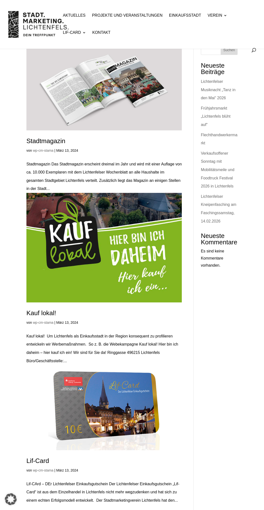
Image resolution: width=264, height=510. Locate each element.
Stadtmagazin (45, 141)
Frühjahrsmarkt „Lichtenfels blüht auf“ (215, 116)
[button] (11, 499)
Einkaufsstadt (185, 15)
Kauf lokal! (41, 313)
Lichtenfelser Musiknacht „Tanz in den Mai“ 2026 (218, 89)
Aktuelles (74, 15)
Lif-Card (72, 33)
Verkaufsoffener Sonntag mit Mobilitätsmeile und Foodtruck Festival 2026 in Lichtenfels (217, 169)
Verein (214, 15)
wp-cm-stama (43, 150)
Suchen (229, 50)
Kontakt (101, 33)
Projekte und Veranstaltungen (127, 15)
